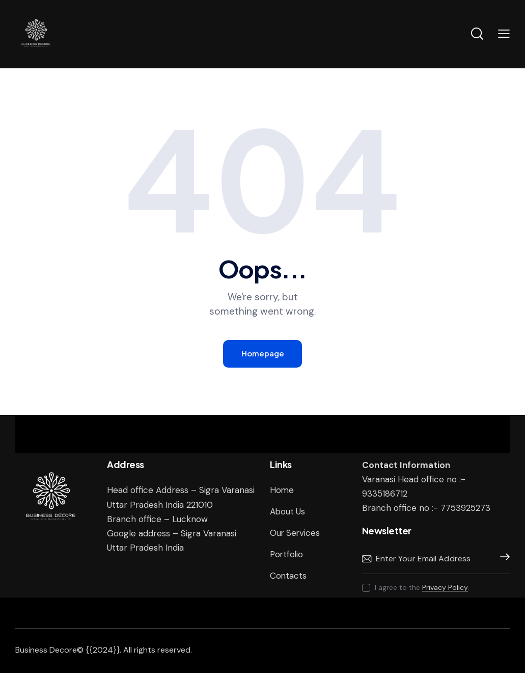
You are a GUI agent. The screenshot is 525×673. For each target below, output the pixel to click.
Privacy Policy (445, 588)
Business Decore (46, 649)
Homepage (262, 353)
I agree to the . (422, 587)
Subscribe (502, 559)
